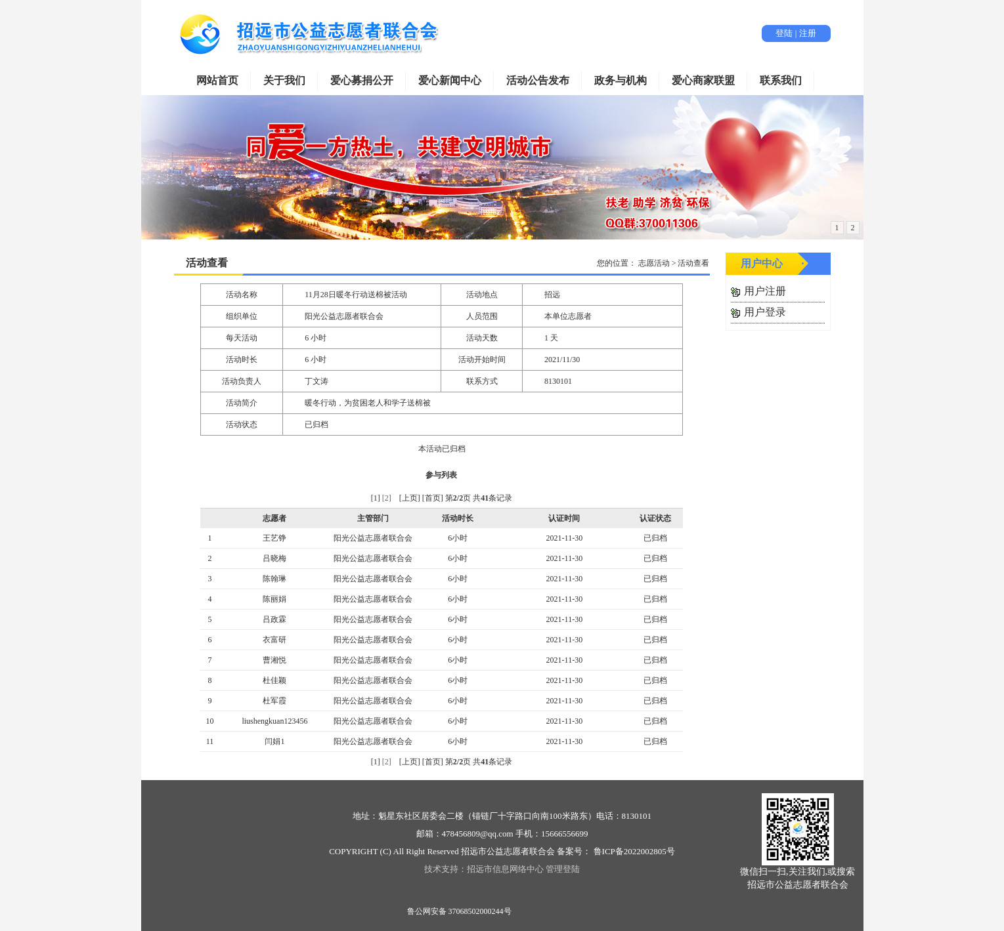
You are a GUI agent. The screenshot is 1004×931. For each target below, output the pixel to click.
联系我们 (781, 80)
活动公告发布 (537, 80)
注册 (807, 33)
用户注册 (765, 291)
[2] (386, 498)
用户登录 (765, 312)
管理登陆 (563, 869)
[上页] (409, 498)
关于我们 (284, 80)
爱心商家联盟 (703, 80)
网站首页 (217, 80)
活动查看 (207, 262)
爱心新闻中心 (449, 80)
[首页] (432, 498)
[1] (375, 498)
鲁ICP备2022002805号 (632, 851)
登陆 (784, 33)
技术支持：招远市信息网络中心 (484, 869)
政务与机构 (620, 80)
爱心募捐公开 (361, 80)
